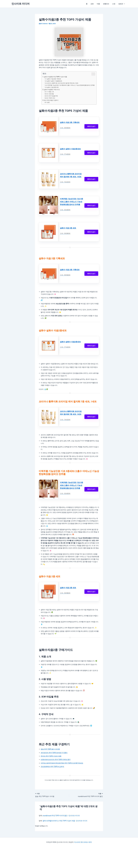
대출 (98, 4)
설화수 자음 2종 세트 (53, 87)
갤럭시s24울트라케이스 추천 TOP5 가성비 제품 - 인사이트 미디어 (65, 821)
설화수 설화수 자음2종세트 (54, 81)
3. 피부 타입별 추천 (52, 96)
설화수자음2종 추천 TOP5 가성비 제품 (55, 77)
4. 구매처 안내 (51, 98)
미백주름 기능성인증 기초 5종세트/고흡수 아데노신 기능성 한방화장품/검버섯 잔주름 (70, 85)
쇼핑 (113, 4)
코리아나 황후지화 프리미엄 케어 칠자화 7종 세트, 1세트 (62, 83)
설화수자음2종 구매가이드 (52, 89)
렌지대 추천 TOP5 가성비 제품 (51, 756)
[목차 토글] (92, 74)
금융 (92, 4)
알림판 (121, 4)
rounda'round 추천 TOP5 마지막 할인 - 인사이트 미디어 (61, 816)
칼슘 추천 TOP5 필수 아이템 (50, 749)
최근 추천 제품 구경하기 (51, 100)
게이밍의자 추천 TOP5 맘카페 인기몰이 (54, 753)
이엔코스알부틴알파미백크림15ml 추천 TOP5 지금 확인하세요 (62, 763)
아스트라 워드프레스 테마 (83, 842)
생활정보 (106, 4)
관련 (48, 102)
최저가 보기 (91, 126)
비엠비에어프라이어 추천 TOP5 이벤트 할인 (56, 760)
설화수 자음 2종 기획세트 (54, 79)
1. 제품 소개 (50, 91)
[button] (124, 4)
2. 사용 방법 (50, 94)
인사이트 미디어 (21, 3)
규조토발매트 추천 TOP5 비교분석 (52, 767)
